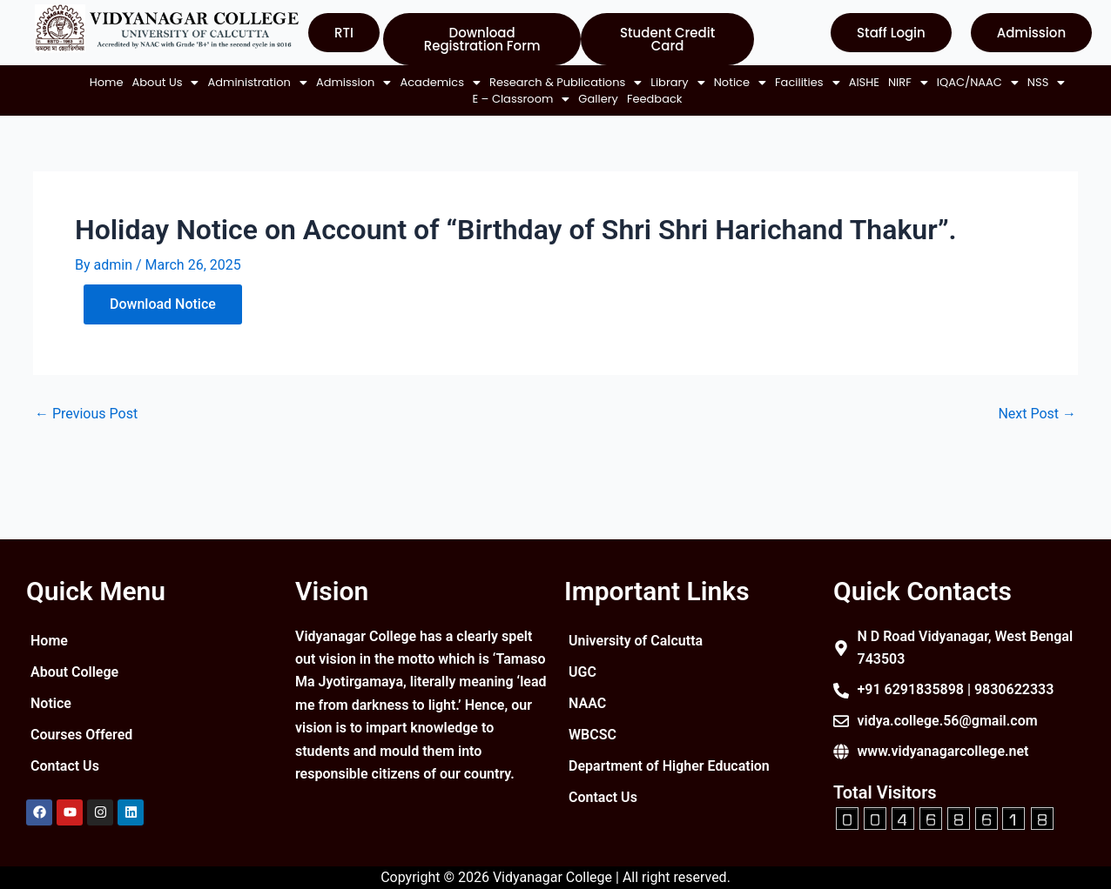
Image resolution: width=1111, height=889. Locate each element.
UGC (582, 672)
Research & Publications (557, 82)
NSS (436, 98)
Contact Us (64, 766)
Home (99, 82)
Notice (732, 82)
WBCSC (592, 734)
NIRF (900, 82)
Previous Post (86, 414)
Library (670, 82)
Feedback (647, 98)
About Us (158, 82)
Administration (250, 82)
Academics (433, 82)
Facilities (799, 82)
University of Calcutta (636, 640)
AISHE (856, 82)
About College (74, 672)
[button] (158, 82)
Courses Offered (81, 734)
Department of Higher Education (669, 766)
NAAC (587, 703)
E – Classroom (513, 98)
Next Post (1037, 414)
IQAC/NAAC (368, 98)
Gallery (591, 98)
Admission (346, 82)
